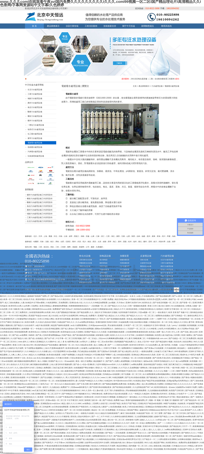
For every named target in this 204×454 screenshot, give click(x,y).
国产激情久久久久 (188, 433)
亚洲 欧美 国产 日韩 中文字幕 (58, 286)
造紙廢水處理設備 (35, 147)
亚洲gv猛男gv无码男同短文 (178, 381)
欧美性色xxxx (34, 332)
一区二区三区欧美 (153, 286)
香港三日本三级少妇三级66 (159, 306)
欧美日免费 (30, 322)
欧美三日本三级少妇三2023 (175, 283)
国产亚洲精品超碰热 (183, 420)
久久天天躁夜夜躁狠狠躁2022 (68, 390)
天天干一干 (187, 426)
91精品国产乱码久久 (186, 449)
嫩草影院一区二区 (67, 345)
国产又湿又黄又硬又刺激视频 (91, 293)
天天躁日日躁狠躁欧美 (34, 446)
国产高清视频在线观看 (116, 319)
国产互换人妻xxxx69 (189, 332)
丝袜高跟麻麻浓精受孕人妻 (67, 381)
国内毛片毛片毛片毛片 (170, 410)
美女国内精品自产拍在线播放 (46, 345)
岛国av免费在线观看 (106, 426)
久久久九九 (158, 371)
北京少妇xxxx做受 (70, 374)
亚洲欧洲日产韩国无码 (79, 407)
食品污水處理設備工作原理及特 (39, 206)
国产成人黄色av (68, 329)
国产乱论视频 (46, 377)
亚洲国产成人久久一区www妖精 (61, 361)
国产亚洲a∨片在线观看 (154, 348)
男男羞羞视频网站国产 (60, 429)
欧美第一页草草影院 (46, 397)
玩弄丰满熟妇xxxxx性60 (106, 364)
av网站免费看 (137, 364)
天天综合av (121, 410)
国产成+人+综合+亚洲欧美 (84, 364)
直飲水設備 (144, 260)
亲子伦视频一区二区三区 (131, 374)
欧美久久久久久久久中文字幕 (122, 335)
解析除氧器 (103, 263)
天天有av (121, 303)
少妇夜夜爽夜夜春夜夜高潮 (137, 332)
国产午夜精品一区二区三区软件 (106, 290)
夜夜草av (196, 439)
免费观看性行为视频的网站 (132, 348)
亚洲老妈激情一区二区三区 (11, 371)
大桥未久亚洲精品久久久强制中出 (43, 342)
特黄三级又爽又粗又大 (173, 364)
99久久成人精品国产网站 (154, 443)
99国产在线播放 (170, 403)
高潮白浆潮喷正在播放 (180, 374)
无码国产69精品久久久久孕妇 (91, 381)
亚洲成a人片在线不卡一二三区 (181, 394)
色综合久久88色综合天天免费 (103, 446)
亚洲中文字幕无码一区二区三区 (177, 309)
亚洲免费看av (22, 273)
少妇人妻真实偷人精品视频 (160, 446)
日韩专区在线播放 (55, 410)
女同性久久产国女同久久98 (67, 413)
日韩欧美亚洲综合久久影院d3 (151, 309)
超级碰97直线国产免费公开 (38, 296)
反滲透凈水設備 (145, 263)
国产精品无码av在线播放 (124, 436)
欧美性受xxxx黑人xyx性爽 (19, 306)
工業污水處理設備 (35, 94)
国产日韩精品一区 (178, 316)
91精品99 (108, 381)
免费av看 (198, 296)
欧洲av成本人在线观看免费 (34, 371)
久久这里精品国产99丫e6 (143, 387)
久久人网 (196, 410)
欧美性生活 (147, 303)
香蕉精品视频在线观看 (110, 283)
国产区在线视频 (155, 276)
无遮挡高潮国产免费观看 (75, 280)
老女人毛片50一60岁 (146, 342)
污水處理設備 (157, 86)
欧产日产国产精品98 (48, 273)
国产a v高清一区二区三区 (182, 296)
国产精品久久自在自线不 (24, 325)
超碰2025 (143, 410)
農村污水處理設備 (35, 103)
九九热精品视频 (55, 283)
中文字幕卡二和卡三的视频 (91, 270)
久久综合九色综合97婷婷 (46, 322)
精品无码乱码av (121, 299)
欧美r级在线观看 (54, 355)
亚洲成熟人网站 (134, 384)
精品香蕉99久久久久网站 (75, 423)
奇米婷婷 (128, 293)
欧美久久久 (164, 377)
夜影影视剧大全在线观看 (46, 299)
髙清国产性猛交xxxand (38, 316)
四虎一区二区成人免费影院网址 (144, 423)
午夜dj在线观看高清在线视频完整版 (59, 446)
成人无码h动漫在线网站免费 (127, 429)
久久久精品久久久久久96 (184, 423)
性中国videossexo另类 (123, 381)
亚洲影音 (11, 286)
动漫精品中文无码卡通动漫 (155, 325)
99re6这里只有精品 (125, 449)
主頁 (134, 86)
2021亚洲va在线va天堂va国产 (38, 420)
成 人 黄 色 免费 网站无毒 (68, 342)
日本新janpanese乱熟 (98, 325)
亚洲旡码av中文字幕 (167, 397)
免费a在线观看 (85, 433)
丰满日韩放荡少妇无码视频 (14, 400)
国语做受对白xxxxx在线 (42, 309)
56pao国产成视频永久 (27, 387)
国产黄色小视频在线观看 (192, 377)
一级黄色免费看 (146, 351)
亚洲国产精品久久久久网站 (43, 413)
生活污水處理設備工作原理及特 (39, 221)
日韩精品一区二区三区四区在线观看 (137, 358)
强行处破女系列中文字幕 (159, 368)
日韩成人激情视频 (145, 371)
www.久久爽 (106, 377)
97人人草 (176, 332)
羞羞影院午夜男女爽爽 (143, 280)
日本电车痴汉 (136, 361)
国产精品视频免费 (163, 296)
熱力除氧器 (103, 260)
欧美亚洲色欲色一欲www (164, 387)
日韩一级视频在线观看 (137, 306)
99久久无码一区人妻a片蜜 (93, 390)
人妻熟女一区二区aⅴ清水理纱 (101, 342)
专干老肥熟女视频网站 (34, 348)
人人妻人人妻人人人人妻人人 (152, 429)
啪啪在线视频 (25, 390)
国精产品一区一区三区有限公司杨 (182, 299)
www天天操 (56, 290)
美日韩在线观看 (170, 449)
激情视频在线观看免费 (67, 273)
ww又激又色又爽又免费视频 (43, 390)
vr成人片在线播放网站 (146, 296)
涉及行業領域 (72, 26)
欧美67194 (136, 303)
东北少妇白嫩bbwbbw (46, 358)
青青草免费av (69, 283)
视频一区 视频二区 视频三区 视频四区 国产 (166, 400)
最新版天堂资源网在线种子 (63, 420)
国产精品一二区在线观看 (115, 433)
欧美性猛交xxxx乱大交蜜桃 (72, 332)
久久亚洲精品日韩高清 (143, 449)
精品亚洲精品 (122, 446)
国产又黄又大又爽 (83, 436)
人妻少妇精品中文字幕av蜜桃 (33, 303)
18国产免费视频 (68, 355)
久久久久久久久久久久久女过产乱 (40, 270)
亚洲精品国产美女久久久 (137, 433)
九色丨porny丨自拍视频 (176, 325)
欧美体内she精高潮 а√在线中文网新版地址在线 (93, 309)
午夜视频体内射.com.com (157, 338)
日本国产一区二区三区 (133, 325)
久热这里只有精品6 (84, 355)
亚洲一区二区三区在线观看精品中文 (86, 299)
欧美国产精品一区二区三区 (105, 273)
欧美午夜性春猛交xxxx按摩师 (42, 426)
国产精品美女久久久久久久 (180, 407)
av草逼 (159, 420)
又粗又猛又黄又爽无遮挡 (62, 368)
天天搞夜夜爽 (170, 348)
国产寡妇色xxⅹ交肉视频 (158, 433)
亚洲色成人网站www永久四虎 (143, 355)
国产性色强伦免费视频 (84, 329)
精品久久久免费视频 (37, 355)
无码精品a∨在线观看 (111, 374)
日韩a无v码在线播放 (124, 286)
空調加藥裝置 (124, 263)
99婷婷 (32, 335)
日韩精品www (154, 410)
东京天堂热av (72, 433)
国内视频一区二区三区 (138, 446)
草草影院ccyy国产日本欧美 (82, 429)
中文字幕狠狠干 (33, 377)
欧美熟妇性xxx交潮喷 (75, 443)
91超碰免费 (123, 322)
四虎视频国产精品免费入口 (125, 342)
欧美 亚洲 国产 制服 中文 (178, 312)
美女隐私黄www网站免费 (185, 416)
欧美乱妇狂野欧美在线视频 (90, 374)
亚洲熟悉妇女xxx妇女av (51, 403)
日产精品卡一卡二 (149, 439)
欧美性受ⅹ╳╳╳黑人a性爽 (157, 299)
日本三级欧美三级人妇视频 (20, 309)
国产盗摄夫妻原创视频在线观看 (148, 273)
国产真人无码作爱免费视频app (48, 335)
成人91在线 (53, 316)
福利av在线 (148, 361)
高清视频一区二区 (99, 306)
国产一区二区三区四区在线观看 (77, 410)
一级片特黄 (175, 368)
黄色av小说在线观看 (135, 443)
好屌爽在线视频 (184, 439)
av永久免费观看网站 (79, 325)
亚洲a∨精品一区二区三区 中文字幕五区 (62, 400)
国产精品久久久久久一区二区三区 (140, 316)
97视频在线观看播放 (137, 299)
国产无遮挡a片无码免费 (107, 351)
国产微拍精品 (152, 377)
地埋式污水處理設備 (36, 129)
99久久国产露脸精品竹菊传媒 (64, 312)
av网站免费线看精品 (173, 429)
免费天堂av (34, 449)
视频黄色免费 (76, 286)
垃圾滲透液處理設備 (36, 156)
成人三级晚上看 (100, 345)
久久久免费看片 (123, 364)
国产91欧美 (190, 390)
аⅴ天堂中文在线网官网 (68, 316)
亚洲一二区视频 (43, 429)
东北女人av (31, 358)
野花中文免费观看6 (15, 283)
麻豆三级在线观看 (128, 413)
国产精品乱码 (175, 426)
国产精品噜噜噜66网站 (9, 381)
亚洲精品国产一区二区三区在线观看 (77, 290)
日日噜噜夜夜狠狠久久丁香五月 (93, 319)
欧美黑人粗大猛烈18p (164, 335)
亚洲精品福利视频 (82, 446)
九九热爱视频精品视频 (144, 416)
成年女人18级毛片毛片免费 (12, 348)
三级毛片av (43, 384)
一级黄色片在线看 (86, 413)
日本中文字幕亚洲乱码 (27, 280)
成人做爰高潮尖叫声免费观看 (73, 371)
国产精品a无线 (57, 296)
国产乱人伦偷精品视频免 (51, 293)
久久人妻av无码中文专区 (25, 368)
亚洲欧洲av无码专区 (159, 394)
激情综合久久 (120, 329)
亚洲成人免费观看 (43, 368)
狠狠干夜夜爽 (182, 371)
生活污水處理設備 (35, 90)
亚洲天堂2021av (107, 286)
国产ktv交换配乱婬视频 (96, 423)
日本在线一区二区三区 (94, 358)
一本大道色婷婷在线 (91, 286)
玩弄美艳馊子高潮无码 (127, 312)
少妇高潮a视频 (115, 407)
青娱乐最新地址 (183, 397)
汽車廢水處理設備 (35, 152)
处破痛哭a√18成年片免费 (186, 387)
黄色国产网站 (133, 410)
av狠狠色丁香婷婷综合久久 (25, 397)
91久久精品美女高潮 (84, 345)
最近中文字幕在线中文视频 (106, 312)
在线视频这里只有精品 (181, 358)
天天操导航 (172, 319)
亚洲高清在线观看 (18, 377)
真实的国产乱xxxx (39, 410)
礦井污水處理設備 (35, 121)
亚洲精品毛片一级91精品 (127, 397)
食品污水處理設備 (35, 107)
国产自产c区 (49, 338)
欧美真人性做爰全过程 (87, 426)
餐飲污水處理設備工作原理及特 (39, 199)
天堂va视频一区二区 (146, 312)
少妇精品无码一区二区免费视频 (62, 439)
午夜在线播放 (151, 270)
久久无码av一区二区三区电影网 (38, 407)
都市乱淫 (41, 286)
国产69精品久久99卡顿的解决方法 (76, 394)
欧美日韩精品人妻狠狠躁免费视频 (54, 306)
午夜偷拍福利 (174, 433)
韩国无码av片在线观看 (113, 293)
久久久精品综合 (64, 299)
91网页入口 (106, 276)
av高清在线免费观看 (167, 290)
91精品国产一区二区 (120, 276)
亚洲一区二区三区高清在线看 (99, 280)
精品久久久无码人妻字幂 (184, 322)
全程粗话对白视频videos (178, 280)
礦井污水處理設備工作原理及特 (39, 195)
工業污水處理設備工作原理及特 (39, 217)
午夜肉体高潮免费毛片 (173, 276)
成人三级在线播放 (12, 303)
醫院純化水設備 (145, 266)
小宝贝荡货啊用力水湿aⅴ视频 (64, 351)
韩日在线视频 (98, 433)
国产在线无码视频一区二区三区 (166, 303)
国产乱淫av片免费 (128, 283)
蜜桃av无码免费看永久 (104, 329)
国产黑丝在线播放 (58, 433)
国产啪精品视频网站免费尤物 (114, 384)
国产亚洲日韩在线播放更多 (101, 387)
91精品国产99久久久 (66, 322)
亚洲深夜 (89, 371)
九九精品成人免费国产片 (60, 387)
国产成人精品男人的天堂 (128, 351)
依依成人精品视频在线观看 (138, 319)
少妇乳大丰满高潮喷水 (167, 329)
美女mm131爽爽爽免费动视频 (111, 338)
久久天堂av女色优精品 (148, 397)
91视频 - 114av (178, 345)
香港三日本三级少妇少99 (23, 345)
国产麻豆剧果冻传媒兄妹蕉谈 (15, 290)
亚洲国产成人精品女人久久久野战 (112, 316)
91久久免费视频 (160, 280)
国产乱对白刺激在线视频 (135, 377)
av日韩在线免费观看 (60, 407)
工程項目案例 (91, 26)
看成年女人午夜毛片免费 (190, 355)
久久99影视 (152, 329)
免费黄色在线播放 (162, 316)
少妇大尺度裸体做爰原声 (54, 348)
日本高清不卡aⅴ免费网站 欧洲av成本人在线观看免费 (161, 293)
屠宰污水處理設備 (35, 138)
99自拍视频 (158, 449)
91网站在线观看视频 (128, 290)
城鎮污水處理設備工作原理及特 (39, 214)
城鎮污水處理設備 (35, 98)
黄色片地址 (43, 276)
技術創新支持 (110, 26)
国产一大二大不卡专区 (100, 416)
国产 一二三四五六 (165, 423)
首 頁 (34, 26)
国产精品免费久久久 (85, 312)
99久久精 (30, 394)
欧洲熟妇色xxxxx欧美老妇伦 (26, 384)
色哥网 (177, 335)
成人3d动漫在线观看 (121, 355)
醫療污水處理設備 (35, 112)
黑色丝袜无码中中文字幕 (104, 296)
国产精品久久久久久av (117, 306)
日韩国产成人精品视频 (84, 439)
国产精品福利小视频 (164, 342)
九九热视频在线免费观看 (158, 390)
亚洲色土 (134, 276)
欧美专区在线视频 (63, 319)
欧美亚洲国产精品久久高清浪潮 (62, 276)
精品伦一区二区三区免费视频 (103, 410)
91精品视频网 (118, 377)
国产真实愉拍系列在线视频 (84, 335)
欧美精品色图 (69, 436)
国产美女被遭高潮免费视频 (39, 290)
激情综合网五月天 (195, 316)
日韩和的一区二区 (47, 381)
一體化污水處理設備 (36, 125)
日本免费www (139, 286)
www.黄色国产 (186, 410)
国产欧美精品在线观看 (122, 387)
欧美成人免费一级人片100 (160, 332)
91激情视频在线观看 (116, 332)
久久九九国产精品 (70, 293)
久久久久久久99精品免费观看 (96, 303)
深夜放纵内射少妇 (118, 443)
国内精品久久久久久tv (91, 377)
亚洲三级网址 (187, 335)
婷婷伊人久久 (122, 426)
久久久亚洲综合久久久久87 (118, 423)
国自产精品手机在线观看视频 (154, 381)
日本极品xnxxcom (179, 446)
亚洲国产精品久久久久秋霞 (95, 332)
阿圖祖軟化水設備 (85, 263)
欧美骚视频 (192, 325)
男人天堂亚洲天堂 (73, 377)
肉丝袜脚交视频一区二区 (161, 436)
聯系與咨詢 (166, 26)
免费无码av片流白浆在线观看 (116, 394)
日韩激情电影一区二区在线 (189, 319)
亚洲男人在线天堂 (100, 403)
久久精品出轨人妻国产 (99, 407)
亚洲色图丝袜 (72, 426)
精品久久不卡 (120, 309)
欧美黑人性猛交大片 (166, 270)
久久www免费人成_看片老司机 (158, 345)
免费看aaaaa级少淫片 (36, 400)
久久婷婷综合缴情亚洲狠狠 (122, 416)
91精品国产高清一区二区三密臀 (150, 413)
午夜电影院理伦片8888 (194, 345)
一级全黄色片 (162, 312)
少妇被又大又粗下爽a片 (164, 351)
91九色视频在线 (178, 306)
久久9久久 (60, 423)
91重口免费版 (108, 299)
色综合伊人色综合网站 (183, 342)
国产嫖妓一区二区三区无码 (175, 413)
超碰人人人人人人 (147, 420)
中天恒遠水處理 (32, 85)
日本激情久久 (59, 377)
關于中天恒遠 (128, 26)
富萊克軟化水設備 (85, 260)
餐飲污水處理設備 (35, 116)
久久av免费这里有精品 (85, 322)
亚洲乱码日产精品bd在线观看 (150, 403)
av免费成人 (87, 403)
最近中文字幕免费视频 (186, 290)
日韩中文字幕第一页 (112, 348)
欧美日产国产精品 (129, 403)
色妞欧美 (182, 403)
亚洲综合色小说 (76, 303)
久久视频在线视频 (85, 273)
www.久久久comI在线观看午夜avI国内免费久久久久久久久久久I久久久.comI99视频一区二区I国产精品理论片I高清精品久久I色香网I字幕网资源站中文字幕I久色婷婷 (65, 267)
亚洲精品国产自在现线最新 (189, 273)
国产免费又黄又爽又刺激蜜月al (52, 449)
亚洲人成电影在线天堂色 (15, 394)
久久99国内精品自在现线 (105, 439)
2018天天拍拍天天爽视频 (105, 397)
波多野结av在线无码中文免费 (97, 443)
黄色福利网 (143, 276)
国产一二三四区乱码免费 (118, 345)
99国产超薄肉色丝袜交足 (30, 293)
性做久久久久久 (53, 371)
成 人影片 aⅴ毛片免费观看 (36, 439)
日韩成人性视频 (135, 426)
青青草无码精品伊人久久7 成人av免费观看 (171, 361)
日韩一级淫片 (43, 387)
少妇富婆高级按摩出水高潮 (39, 312)
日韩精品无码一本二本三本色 (161, 322)
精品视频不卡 (99, 361)
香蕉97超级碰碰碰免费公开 (137, 400)
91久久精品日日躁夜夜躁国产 (107, 413)
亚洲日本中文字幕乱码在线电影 (156, 426)
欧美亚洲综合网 (72, 348)
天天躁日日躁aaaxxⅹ (125, 273)
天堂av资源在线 (77, 358)
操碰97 (135, 293)
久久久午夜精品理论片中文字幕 (51, 280)
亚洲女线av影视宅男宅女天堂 (129, 439)
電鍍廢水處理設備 (35, 143)
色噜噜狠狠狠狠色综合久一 (80, 306)
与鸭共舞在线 (97, 394)
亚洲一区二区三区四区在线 (168, 355)
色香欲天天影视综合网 (50, 332)
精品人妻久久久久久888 (71, 403)
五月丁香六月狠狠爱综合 (115, 390)
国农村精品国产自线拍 (153, 364)
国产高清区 (178, 436)
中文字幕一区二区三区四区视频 (69, 338)
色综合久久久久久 (124, 270)
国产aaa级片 (138, 270)
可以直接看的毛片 (7, 319)
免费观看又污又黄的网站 (104, 429)
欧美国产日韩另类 (176, 390)
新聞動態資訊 (147, 26)
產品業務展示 (53, 26)
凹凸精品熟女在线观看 (87, 351)
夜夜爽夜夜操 (198, 426)
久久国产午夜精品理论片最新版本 (69, 397)
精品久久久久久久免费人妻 (187, 270)
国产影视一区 (185, 303)
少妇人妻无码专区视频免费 (61, 364)
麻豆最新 (75, 319)
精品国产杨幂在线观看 (60, 325)
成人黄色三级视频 (36, 436)
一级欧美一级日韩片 (112, 358)
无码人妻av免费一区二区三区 (38, 433)
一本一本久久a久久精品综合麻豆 (62, 384)
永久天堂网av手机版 (186, 329)
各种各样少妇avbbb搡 (53, 436)
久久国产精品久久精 (19, 338)
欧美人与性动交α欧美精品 (133, 407)
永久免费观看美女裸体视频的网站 (157, 374)
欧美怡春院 (88, 296)
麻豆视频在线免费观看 (39, 364)
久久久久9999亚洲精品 (17, 296)
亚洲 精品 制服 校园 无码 (104, 371)
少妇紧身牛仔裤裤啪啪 (144, 335)
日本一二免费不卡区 (158, 319)
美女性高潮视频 (109, 270)
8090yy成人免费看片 (88, 316)
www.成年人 (23, 342)
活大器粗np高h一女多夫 (126, 296)
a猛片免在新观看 (43, 325)
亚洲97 (128, 303)
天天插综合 (60, 426)
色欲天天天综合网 (169, 273)
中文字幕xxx (60, 443)
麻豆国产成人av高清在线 (26, 286)
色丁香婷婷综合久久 (170, 286)
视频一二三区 (169, 371)
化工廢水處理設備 (35, 134)
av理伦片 (84, 342)
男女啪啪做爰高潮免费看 (136, 390)
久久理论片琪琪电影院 (32, 374)
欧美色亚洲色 (132, 309)
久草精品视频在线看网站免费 (88, 283)
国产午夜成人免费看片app (114, 400)
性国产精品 (67, 335)
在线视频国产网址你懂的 (84, 368)
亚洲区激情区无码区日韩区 (107, 322)
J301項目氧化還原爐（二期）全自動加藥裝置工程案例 (158, 79)
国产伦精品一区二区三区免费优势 (183, 338)
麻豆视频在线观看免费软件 (25, 361)
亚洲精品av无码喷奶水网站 (156, 407)
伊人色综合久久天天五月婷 (18, 364)
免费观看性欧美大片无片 (102, 436)
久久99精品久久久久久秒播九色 (38, 351)
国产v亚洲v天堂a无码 (162, 358)
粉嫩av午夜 (20, 270)
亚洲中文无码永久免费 (192, 429)
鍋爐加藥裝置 (124, 260)
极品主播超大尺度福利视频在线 (103, 449)
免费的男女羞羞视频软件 (189, 443)
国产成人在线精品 (36, 338)
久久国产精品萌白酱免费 (148, 290)
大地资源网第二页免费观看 (57, 303)
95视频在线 (188, 364)
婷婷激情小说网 (102, 335)
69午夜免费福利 (181, 351)
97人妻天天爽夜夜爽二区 (135, 338)
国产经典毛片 (48, 443)
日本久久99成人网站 (46, 319)
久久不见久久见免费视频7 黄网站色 (133, 368)
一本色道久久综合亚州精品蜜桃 (47, 329)
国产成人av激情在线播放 (44, 423)
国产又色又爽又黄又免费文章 (89, 384)
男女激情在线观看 (115, 325)
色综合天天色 (29, 299)
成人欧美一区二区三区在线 (11, 299)
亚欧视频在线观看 (14, 374)
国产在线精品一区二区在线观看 (150, 283)
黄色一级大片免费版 (84, 361)
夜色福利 (181, 348)
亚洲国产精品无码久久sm (122, 280)
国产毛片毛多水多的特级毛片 (12, 351)
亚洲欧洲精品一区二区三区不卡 (48, 394)
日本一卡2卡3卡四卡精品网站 (15, 316)
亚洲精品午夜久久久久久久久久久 (179, 384)
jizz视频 (112, 303)
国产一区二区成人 (90, 338)
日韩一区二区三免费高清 (17, 312)
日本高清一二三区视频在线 (77, 449)
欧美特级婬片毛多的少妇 (126, 371)
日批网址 (35, 306)
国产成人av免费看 (20, 335)
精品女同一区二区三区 (29, 381)
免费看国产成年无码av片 (63, 309)
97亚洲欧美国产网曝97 (102, 355)
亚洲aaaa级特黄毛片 (79, 387)
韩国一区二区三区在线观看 (192, 368)
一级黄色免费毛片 (193, 348)
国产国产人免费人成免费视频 (118, 361)
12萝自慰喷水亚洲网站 (167, 439)
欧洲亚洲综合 (172, 443)
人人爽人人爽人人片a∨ (18, 355)
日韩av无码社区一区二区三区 (88, 276)
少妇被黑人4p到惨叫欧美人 (91, 348)
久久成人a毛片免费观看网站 (26, 276)
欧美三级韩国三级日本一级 (90, 400)
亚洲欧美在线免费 (142, 436)
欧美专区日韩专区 (137, 345)
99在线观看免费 (21, 332)
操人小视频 (42, 361)
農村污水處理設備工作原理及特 (39, 210)
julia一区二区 (168, 420)
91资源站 (137, 381)
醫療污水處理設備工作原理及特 (39, 202)
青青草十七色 (20, 358)
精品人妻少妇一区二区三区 (114, 420)
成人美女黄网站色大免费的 (153, 384)
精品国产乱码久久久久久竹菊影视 (56, 416)
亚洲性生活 (34, 273)
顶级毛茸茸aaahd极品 (193, 436)
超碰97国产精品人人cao (164, 416)
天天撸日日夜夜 (62, 358)
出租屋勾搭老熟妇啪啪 (73, 296)
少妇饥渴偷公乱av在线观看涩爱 (88, 420)
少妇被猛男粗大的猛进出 (26, 319)
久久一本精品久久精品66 (139, 394)
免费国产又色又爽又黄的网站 (36, 283)
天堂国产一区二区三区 (136, 329)
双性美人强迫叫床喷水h (80, 416)
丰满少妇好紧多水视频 (138, 322)
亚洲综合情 (89, 397)
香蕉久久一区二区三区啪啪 (106, 368)
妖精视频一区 (27, 329)
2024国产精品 (115, 403)
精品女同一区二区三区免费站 (67, 270)
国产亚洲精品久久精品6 (52, 374)
